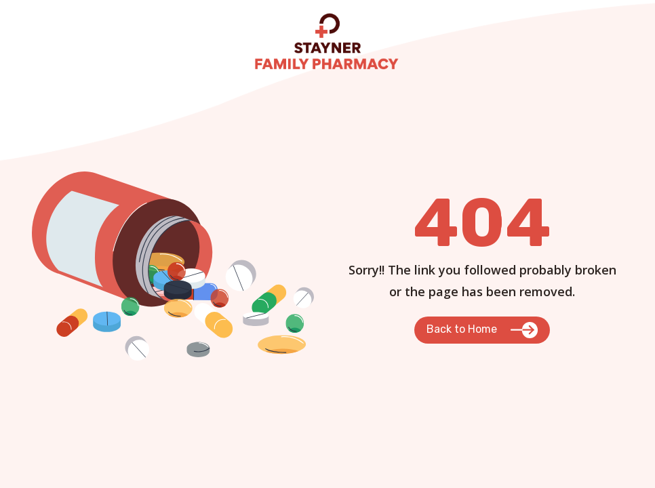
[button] (482, 330)
